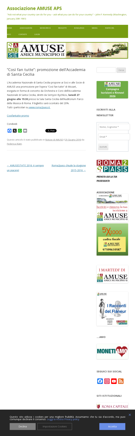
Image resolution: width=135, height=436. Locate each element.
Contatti (23, 34)
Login (37, 34)
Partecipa (109, 28)
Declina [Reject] (23, 426)
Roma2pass (79, 28)
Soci (9, 34)
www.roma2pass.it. (39, 107)
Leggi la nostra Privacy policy (63, 419)
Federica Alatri (14, 143)
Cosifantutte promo (18, 115)
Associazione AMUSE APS (34, 8)
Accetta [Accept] (112, 426)
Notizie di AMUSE (54, 139)
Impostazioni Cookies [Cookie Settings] (55, 426)
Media (95, 28)
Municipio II (45, 28)
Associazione (26, 28)
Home (9, 28)
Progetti (62, 28)
